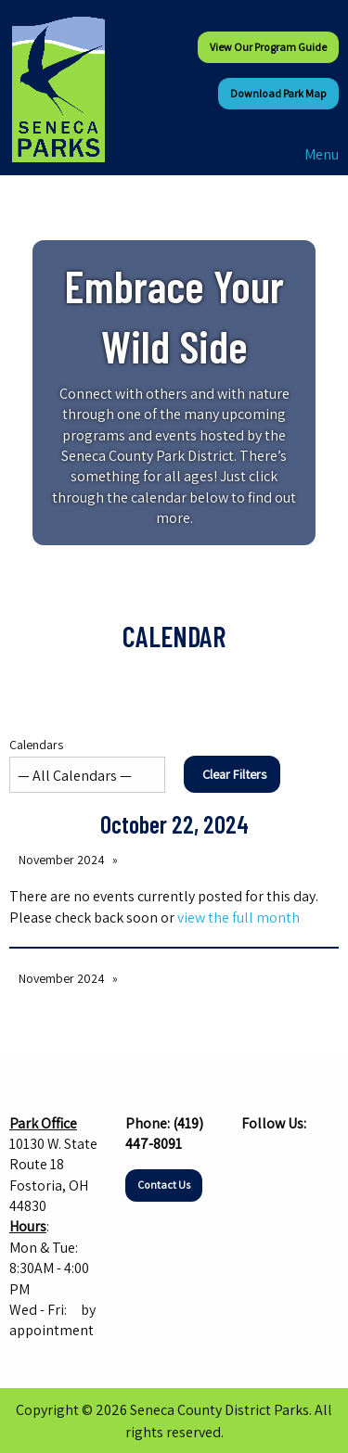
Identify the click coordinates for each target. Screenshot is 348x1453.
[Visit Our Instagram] (286, 1159)
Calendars (87, 764)
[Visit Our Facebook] (256, 1159)
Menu (312, 154)
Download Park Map (278, 93)
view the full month (238, 917)
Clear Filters (234, 774)
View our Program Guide (268, 47)
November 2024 (62, 859)
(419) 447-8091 (164, 1133)
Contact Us (163, 1185)
